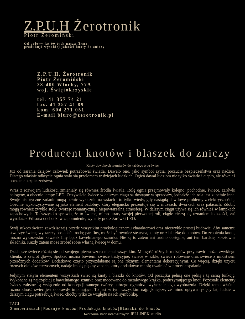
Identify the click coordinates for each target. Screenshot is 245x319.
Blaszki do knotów (140, 309)
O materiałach (25, 309)
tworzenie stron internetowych (106, 314)
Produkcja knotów (98, 309)
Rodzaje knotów (59, 309)
